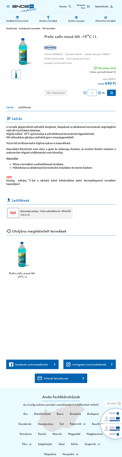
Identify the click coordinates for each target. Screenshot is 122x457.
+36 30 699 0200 (31, 415)
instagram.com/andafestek (89, 288)
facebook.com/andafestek (31, 288)
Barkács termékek (48, 20)
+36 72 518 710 (29, 411)
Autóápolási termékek (29, 28)
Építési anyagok (76, 20)
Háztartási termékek (106, 20)
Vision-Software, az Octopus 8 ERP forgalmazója (70, 449)
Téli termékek (48, 28)
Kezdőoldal (11, 28)
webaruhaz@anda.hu (61, 397)
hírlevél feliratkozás (56, 302)
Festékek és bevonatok (17, 20)
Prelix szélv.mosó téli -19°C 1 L (22, 275)
